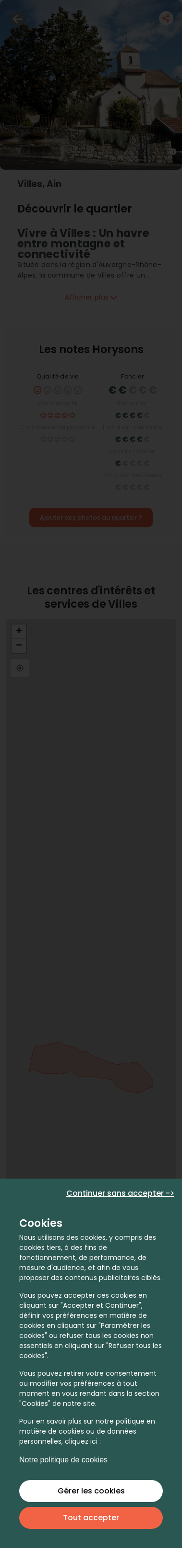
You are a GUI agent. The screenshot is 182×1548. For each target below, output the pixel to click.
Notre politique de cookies (63, 1460)
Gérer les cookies (91, 1490)
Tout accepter (91, 1517)
